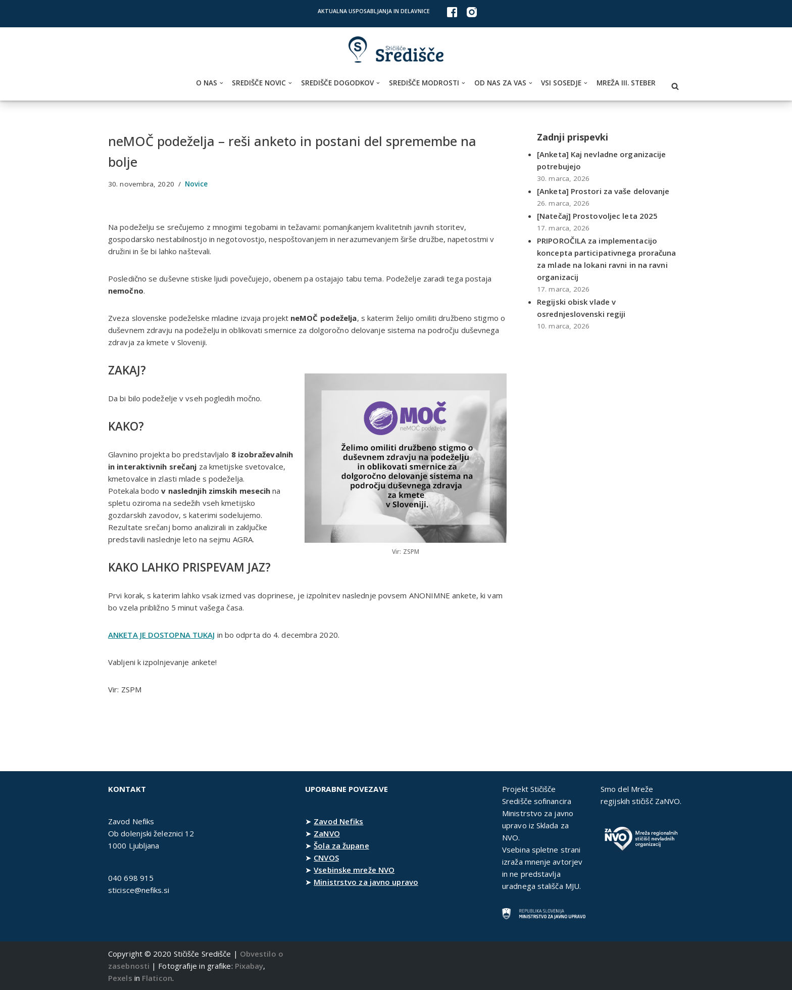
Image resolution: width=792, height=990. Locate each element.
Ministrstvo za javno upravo (366, 882)
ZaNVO (327, 833)
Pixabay (249, 966)
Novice (196, 183)
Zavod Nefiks (338, 821)
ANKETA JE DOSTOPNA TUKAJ (161, 635)
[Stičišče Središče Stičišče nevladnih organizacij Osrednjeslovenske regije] (396, 49)
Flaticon (157, 978)
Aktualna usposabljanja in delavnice (374, 11)
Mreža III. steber (626, 82)
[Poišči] (675, 86)
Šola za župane (341, 845)
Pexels (120, 978)
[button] (221, 83)
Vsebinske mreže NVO (354, 870)
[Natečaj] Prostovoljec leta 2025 (597, 216)
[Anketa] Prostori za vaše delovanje (603, 191)
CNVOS (326, 858)
